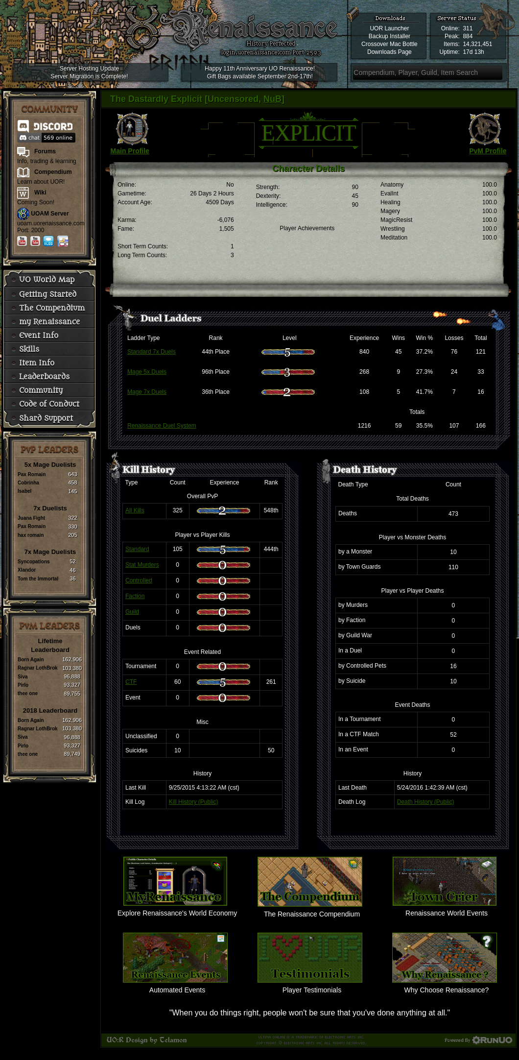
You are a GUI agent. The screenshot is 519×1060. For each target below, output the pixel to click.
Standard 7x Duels (151, 351)
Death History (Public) (425, 801)
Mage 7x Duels (146, 391)
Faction (134, 596)
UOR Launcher (389, 28)
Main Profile (130, 151)
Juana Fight (31, 518)
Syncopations (34, 561)
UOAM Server (50, 213)
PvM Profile (487, 151)
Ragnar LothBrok (38, 668)
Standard (137, 549)
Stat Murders (142, 564)
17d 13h (473, 51)
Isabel (24, 491)
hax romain (31, 535)
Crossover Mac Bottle (389, 44)
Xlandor (27, 570)
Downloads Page (389, 51)
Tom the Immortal (38, 578)
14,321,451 (477, 44)
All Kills (134, 510)
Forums (45, 151)
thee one (28, 693)
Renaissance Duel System (161, 425)
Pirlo (23, 685)
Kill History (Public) (193, 801)
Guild (132, 611)
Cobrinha (28, 482)
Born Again (31, 659)
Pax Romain (32, 474)
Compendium (53, 172)
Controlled (138, 580)
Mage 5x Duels (146, 371)
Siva (23, 676)
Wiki (40, 192)
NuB (272, 99)
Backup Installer (389, 36)
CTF (131, 681)
